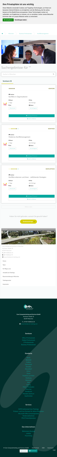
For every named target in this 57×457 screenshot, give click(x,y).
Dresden (28, 366)
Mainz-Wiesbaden (28, 387)
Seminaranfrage (28, 222)
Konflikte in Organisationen (18, 97)
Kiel (28, 382)
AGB (43, 448)
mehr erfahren (31, 118)
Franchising (28, 435)
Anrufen (24, 451)
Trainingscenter (7, 280)
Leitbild (28, 433)
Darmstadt (28, 364)
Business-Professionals (25, 33)
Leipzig (28, 384)
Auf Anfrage (33, 108)
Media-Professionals (28, 340)
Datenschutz (35, 448)
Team (4, 265)
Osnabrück (28, 391)
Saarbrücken (28, 396)
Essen (28, 373)
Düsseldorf (28, 369)
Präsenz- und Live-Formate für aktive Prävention (28, 411)
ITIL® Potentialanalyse (28, 418)
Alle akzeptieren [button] (8, 20)
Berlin (28, 357)
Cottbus (28, 362)
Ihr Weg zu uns (7, 268)
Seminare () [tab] (7, 81)
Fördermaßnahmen (28, 416)
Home (4, 261)
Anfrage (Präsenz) (31, 115)
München (11, 33)
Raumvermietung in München (11, 276)
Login (54, 450)
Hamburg (28, 378)
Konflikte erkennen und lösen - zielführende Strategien (27, 177)
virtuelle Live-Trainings (9, 272)
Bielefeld (28, 360)
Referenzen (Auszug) (28, 431)
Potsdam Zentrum (28, 393)
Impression (6, 284)
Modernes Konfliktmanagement (19, 137)
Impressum (50, 448)
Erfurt (28, 371)
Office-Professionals (28, 338)
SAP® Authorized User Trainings (28, 409)
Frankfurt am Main (28, 375)
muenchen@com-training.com (29, 324)
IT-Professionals (29, 342)
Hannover (28, 380)
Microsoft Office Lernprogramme (28, 413)
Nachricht (32, 451)
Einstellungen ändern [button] (21, 20)
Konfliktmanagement (42, 33)
